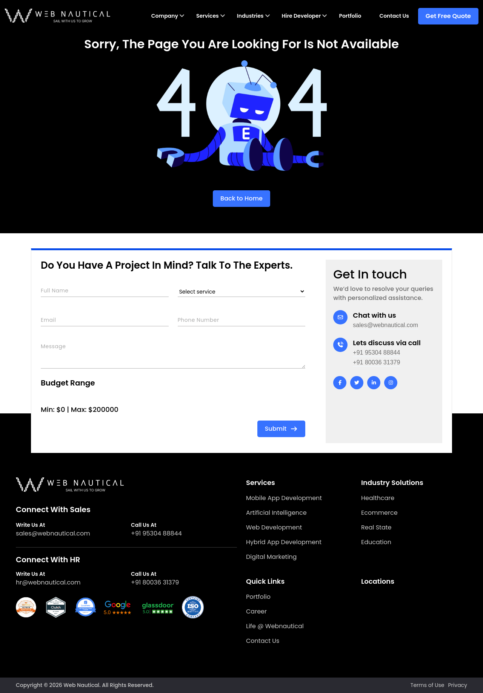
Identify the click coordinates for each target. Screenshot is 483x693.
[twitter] (356, 382)
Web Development (274, 527)
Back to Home (241, 198)
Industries (250, 16)
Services (207, 16)
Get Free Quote (448, 16)
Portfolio (350, 16)
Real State (376, 527)
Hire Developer (301, 16)
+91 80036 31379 (376, 362)
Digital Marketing (271, 556)
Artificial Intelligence (276, 512)
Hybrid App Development (283, 542)
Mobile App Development (284, 498)
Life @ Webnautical (275, 626)
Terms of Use (428, 685)
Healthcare (377, 498)
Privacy (457, 685)
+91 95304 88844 (376, 352)
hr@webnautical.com (48, 582)
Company (164, 16)
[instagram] (390, 382)
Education (376, 542)
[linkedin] (373, 382)
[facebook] (339, 382)
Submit (281, 428)
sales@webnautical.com (385, 325)
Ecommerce (379, 512)
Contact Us (394, 16)
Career (256, 611)
